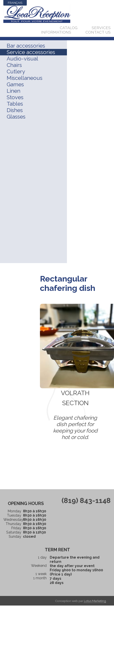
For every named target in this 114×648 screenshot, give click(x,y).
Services (101, 28)
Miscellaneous (24, 78)
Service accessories (31, 52)
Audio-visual (22, 58)
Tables (15, 104)
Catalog (68, 28)
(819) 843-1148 (86, 500)
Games (15, 84)
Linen (13, 91)
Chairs (14, 65)
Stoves (15, 97)
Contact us (98, 32)
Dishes (15, 110)
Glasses (16, 116)
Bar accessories (26, 45)
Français (15, 2)
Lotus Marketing (95, 601)
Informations (56, 32)
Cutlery (16, 71)
